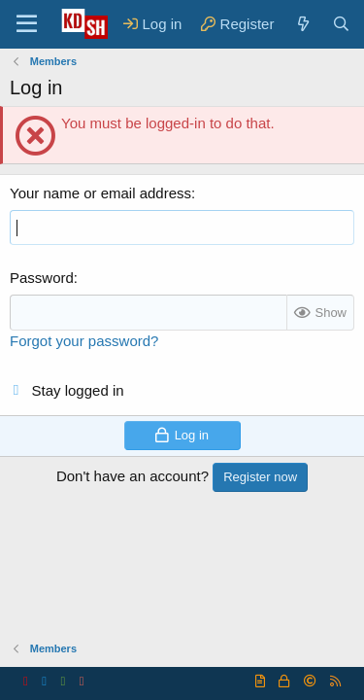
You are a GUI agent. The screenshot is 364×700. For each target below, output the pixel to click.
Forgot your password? (84, 340)
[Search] (341, 24)
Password (42, 277)
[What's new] (302, 24)
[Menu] (27, 24)
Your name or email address (100, 193)
